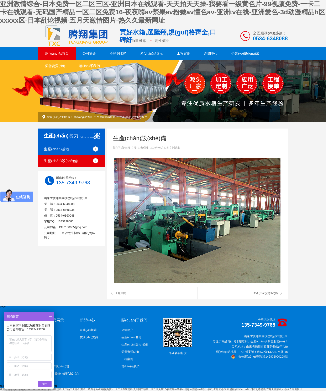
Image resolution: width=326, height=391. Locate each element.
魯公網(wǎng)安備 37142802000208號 (259, 356)
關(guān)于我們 (134, 320)
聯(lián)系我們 (89, 66)
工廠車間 (120, 293)
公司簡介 (89, 53)
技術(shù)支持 (89, 337)
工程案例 (183, 53)
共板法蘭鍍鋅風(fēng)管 (53, 366)
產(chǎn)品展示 (151, 53)
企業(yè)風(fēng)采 (245, 53)
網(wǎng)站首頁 (57, 53)
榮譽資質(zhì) (55, 66)
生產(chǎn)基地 (71, 149)
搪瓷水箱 (44, 351)
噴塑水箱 (44, 359)
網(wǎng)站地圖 (226, 351)
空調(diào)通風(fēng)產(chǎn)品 (58, 373)
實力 (70, 136)
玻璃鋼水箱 (45, 337)
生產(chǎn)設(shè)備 (131, 117)
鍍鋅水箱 (44, 344)
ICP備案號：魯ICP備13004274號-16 (264, 351)
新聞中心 (210, 53)
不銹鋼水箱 (118, 53)
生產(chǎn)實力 (106, 117)
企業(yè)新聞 (88, 330)
